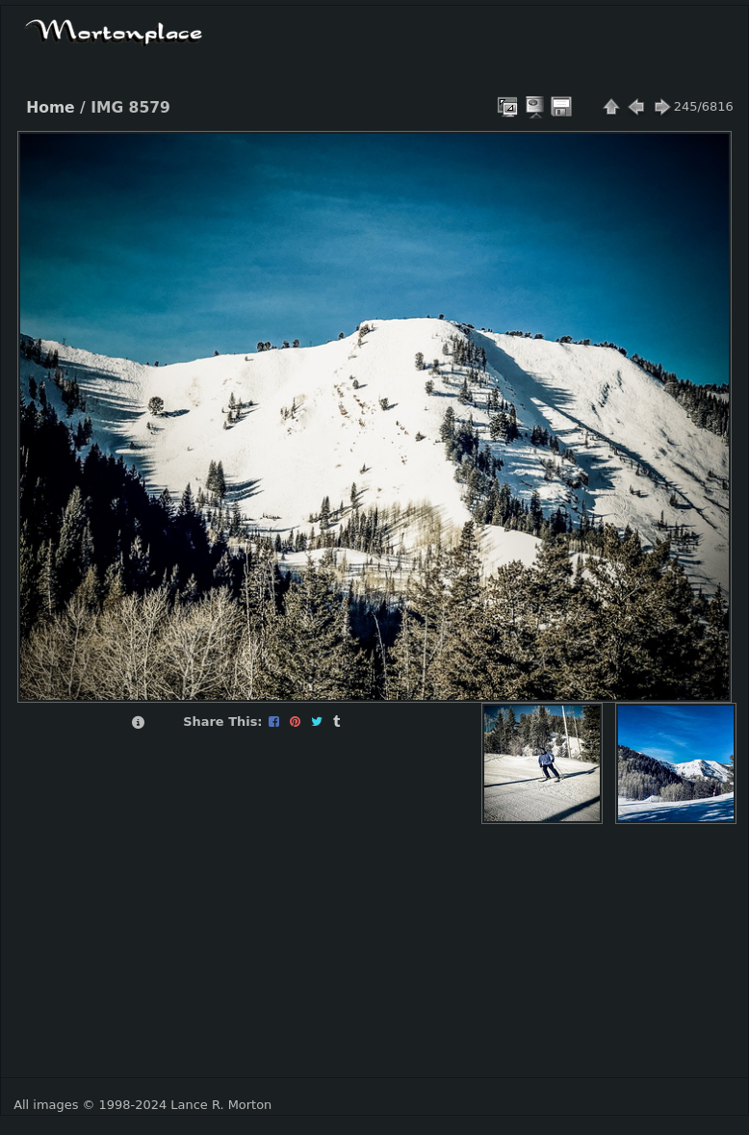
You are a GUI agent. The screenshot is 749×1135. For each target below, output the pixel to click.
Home (50, 107)
